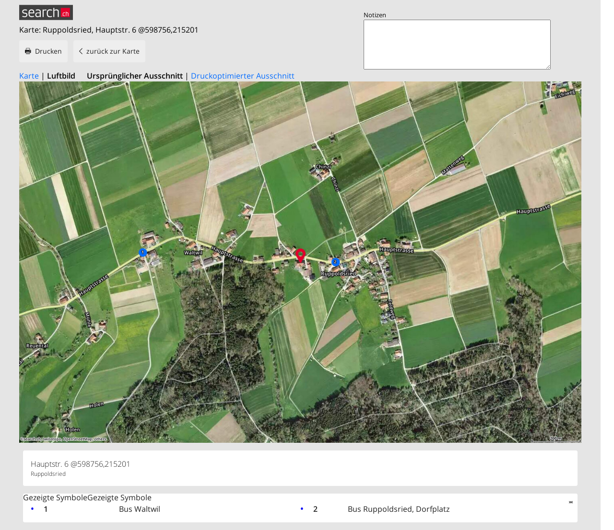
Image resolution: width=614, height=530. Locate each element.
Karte (29, 75)
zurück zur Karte (113, 51)
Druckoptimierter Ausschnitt (243, 75)
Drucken (48, 51)
